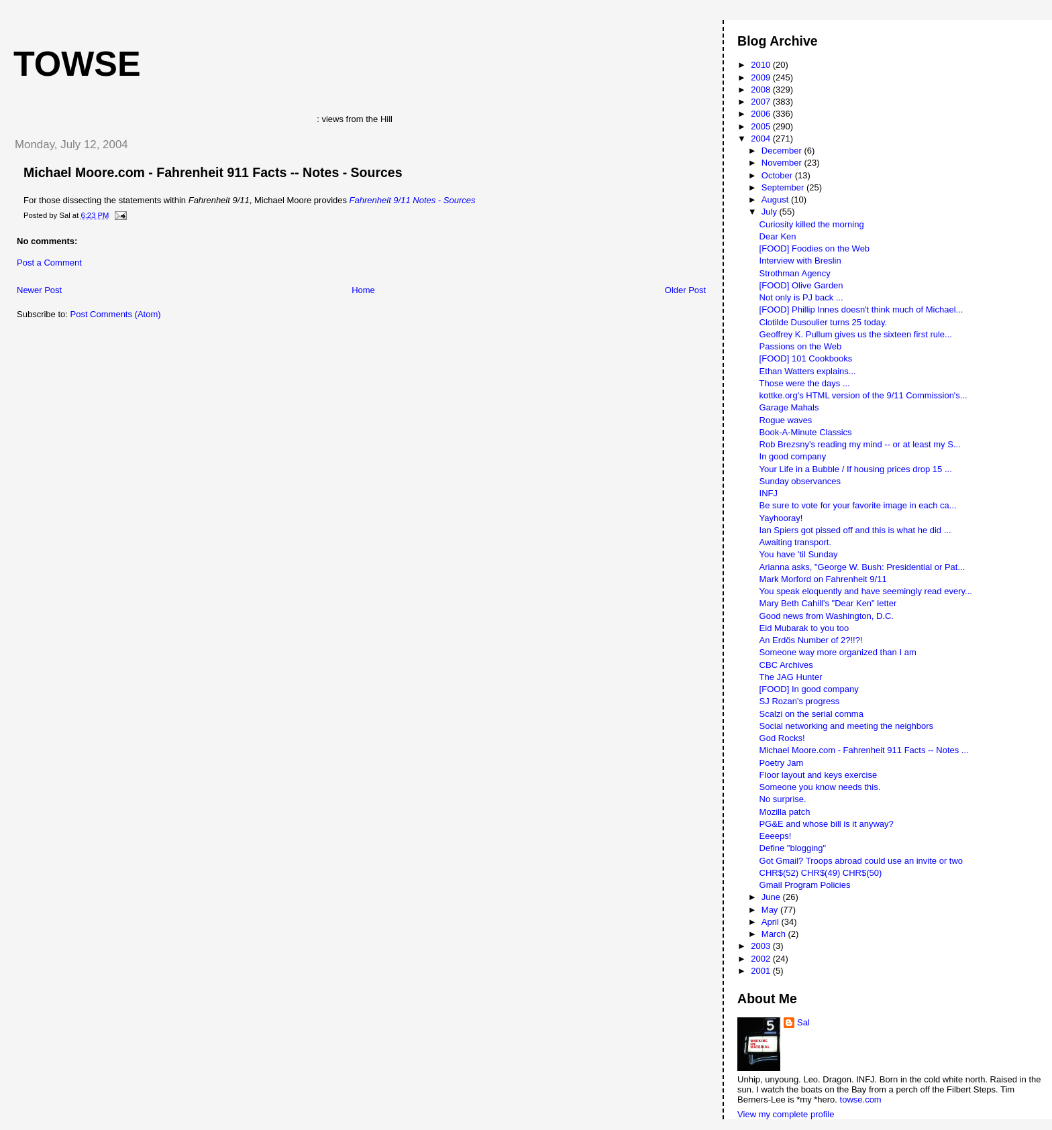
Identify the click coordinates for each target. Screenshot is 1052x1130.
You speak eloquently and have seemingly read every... (865, 591)
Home (363, 290)
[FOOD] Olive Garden (801, 285)
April (771, 922)
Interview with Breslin (800, 261)
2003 (762, 946)
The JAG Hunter (791, 677)
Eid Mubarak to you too (804, 628)
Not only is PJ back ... (801, 297)
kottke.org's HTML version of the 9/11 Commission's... (863, 395)
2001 (762, 971)
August (776, 199)
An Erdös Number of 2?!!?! (811, 640)
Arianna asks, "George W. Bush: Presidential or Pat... (862, 567)
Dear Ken (777, 236)
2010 (762, 65)
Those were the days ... (804, 383)
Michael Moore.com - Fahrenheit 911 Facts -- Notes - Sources (213, 172)
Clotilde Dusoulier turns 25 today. (823, 322)
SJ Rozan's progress (799, 701)
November (782, 163)
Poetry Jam (781, 763)
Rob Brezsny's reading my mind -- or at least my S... (860, 444)
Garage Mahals (789, 407)
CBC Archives (786, 665)
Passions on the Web (800, 346)
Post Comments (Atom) (115, 314)
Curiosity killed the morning (811, 224)
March (774, 934)
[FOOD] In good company (809, 689)
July (770, 212)
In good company (793, 456)
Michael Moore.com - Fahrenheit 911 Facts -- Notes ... (864, 750)
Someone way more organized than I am (837, 652)
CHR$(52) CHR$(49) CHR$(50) (820, 873)
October (778, 175)
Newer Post (39, 290)
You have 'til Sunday (798, 554)
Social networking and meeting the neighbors (846, 726)
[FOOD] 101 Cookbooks (806, 358)
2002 (762, 959)
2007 (762, 102)
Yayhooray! (781, 518)
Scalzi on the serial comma (811, 714)
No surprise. (782, 799)
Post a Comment (49, 263)
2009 (762, 77)
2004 (762, 138)
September (783, 187)
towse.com (861, 1099)
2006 (762, 114)
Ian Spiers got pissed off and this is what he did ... (855, 530)
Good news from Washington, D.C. (826, 616)
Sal (803, 1022)
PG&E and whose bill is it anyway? (826, 824)
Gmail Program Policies (805, 885)
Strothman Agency (795, 273)
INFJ (768, 493)
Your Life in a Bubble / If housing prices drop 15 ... (855, 469)
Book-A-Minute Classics (805, 432)
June (772, 897)
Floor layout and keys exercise (818, 775)
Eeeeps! (775, 836)
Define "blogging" (793, 848)
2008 (762, 89)
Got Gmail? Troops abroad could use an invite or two (861, 861)
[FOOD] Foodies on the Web (814, 248)
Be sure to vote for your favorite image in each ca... (858, 505)
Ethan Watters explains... (807, 371)
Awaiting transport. (795, 542)
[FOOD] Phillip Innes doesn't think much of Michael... (861, 309)
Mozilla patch (784, 812)
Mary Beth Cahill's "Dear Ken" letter (828, 603)
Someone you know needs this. (820, 787)
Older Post (685, 290)
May (770, 910)
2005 (762, 126)
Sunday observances (800, 481)
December (782, 151)
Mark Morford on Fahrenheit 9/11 (823, 579)
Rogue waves (785, 420)
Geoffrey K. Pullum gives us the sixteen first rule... (855, 334)
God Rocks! (782, 738)
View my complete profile (785, 1114)
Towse (77, 63)
